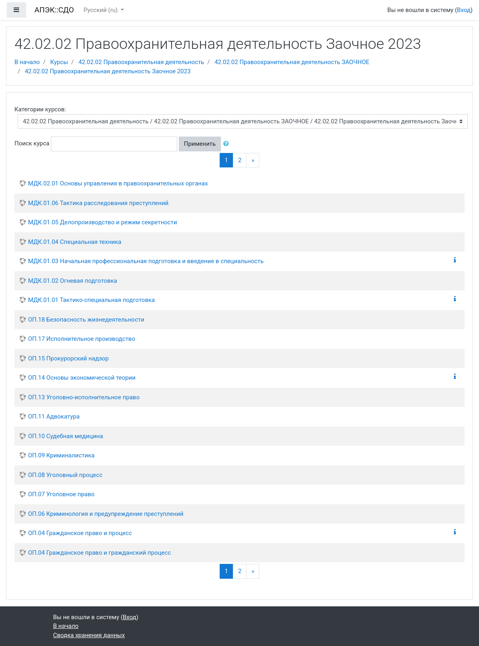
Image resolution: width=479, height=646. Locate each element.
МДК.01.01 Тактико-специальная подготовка (91, 300)
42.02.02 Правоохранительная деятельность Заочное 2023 (108, 71)
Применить (200, 143)
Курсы (59, 62)
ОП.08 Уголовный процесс (65, 475)
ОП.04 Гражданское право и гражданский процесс (99, 552)
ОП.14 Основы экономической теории (81, 377)
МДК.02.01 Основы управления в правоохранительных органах (118, 183)
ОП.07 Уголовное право (61, 494)
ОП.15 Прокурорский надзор (68, 358)
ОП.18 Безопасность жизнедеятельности (86, 319)
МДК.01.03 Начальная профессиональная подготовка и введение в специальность (146, 261)
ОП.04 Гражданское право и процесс (80, 533)
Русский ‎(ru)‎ (101, 10)
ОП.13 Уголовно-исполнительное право (83, 397)
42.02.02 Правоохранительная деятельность (141, 62)
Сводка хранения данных (89, 635)
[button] (227, 144)
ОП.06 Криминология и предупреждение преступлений (106, 513)
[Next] (252, 160)
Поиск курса (31, 143)
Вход (464, 10)
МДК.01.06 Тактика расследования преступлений (98, 203)
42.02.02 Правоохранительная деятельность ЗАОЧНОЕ (291, 62)
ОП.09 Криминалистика (61, 455)
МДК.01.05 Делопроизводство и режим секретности (102, 222)
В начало (27, 62)
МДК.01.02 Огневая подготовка (72, 280)
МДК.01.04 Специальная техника (74, 242)
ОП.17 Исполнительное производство (81, 338)
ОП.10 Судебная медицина (65, 436)
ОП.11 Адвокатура (54, 416)
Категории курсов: (40, 109)
